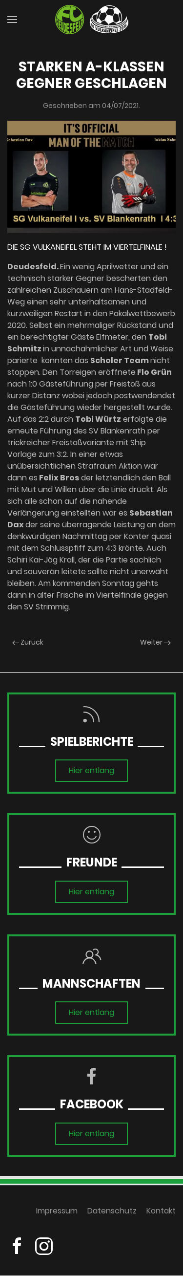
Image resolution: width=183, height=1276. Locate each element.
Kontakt (161, 1214)
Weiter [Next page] (155, 642)
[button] (12, 19)
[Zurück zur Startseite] (91, 19)
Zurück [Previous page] (27, 642)
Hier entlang (91, 770)
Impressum (57, 1214)
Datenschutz (112, 1214)
